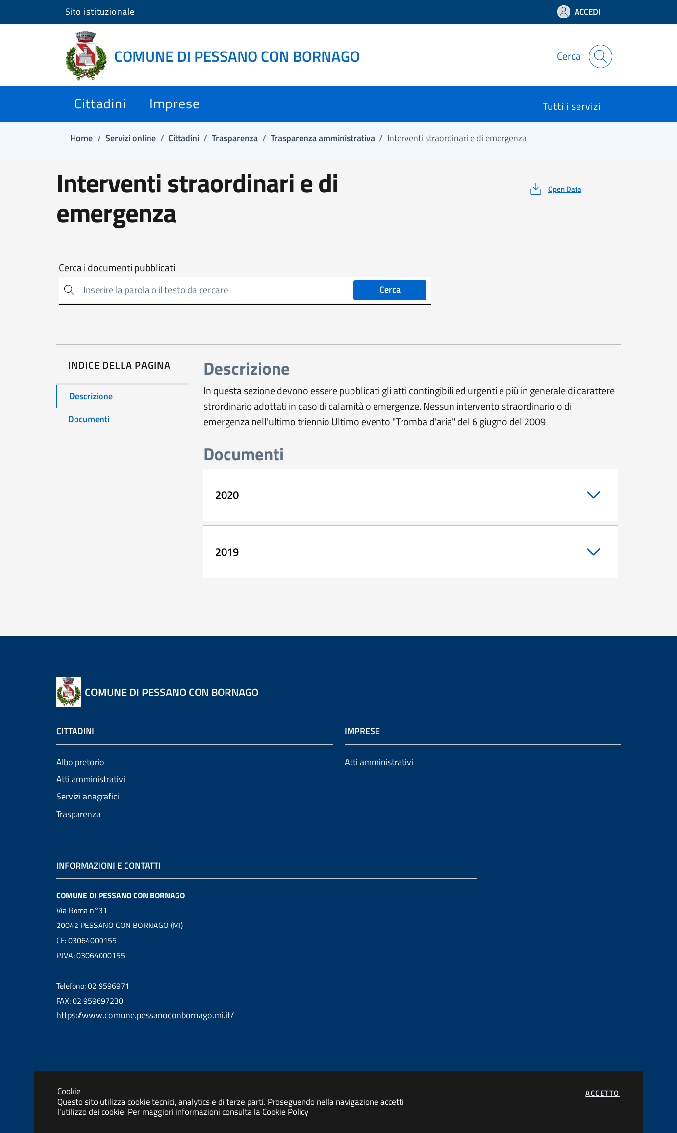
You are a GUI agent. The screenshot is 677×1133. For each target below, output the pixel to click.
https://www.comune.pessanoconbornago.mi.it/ (145, 1015)
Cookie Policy (285, 1112)
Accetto (602, 1093)
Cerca (390, 289)
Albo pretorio (80, 762)
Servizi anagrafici (87, 796)
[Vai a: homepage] (218, 56)
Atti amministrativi (90, 779)
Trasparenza (78, 814)
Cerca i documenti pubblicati (117, 267)
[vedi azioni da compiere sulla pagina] (554, 189)
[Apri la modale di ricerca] (600, 56)
